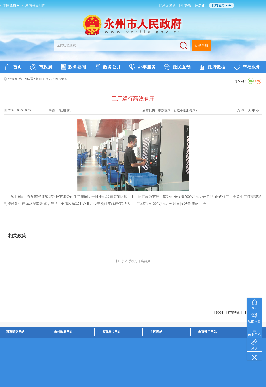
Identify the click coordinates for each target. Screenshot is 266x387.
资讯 (48, 79)
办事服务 (142, 67)
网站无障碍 (167, 5)
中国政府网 (11, 5)
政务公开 (107, 67)
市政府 (41, 67)
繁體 (187, 5)
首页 (13, 67)
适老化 (200, 5)
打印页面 (234, 312)
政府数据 (212, 67)
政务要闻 (73, 67)
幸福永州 (247, 67)
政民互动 (177, 67)
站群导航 (201, 45)
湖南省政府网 (35, 5)
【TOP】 (219, 312)
